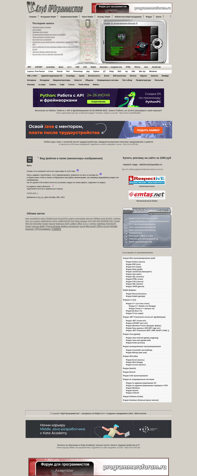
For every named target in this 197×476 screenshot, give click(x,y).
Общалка (89, 80)
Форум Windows (133, 388)
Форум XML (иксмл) (134, 284)
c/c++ (69, 67)
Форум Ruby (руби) (134, 269)
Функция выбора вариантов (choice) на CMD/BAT (49, 34)
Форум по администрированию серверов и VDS (147, 386)
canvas (35, 226)
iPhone (137, 67)
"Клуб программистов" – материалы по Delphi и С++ (83, 413)
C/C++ (86, 223)
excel (82, 226)
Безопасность (94, 76)
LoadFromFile (64, 221)
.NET (29, 67)
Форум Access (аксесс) (136, 365)
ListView (116, 218)
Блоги (158, 17)
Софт (62, 85)
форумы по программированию (140, 253)
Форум (149, 17)
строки (116, 221)
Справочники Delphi (69, 17)
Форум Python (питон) (135, 262)
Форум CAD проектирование (135, 376)
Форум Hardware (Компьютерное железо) (141, 400)
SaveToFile (63, 218)
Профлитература (143, 80)
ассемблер (35, 218)
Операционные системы (107, 80)
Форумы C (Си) (129, 300)
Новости (78, 80)
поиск (28, 226)
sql (126, 71)
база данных (81, 221)
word (103, 218)
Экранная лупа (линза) (40, 32)
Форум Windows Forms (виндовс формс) (143, 326)
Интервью (31, 80)
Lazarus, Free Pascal (36, 71)
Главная (32, 17)
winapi (113, 226)
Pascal (59, 71)
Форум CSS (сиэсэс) (134, 282)
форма (56, 226)
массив (89, 218)
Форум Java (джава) (131, 334)
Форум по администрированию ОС (141, 383)
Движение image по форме (41, 27)
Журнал (143, 76)
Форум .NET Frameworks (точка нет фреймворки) (144, 317)
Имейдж (165, 76)
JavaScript (156, 67)
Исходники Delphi (48, 17)
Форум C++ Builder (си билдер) (142, 306)
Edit (67, 223)
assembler (50, 67)
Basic (61, 67)
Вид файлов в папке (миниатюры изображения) (71, 158)
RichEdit (104, 221)
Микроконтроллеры (61, 80)
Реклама (31, 85)
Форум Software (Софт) (133, 396)
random (37, 221)
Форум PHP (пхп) (133, 264)
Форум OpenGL (129, 368)
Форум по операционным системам (138, 379)
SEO (119, 71)
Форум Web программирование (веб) (139, 258)
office (79, 223)
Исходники (44, 80)
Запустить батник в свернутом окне (44, 52)
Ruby (111, 71)
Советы (52, 85)
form (73, 221)
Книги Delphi (87, 17)
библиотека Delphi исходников (128, 17)
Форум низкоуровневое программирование (142, 346)
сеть (90, 221)
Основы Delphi (103, 17)
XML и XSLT (32, 76)
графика (101, 223)
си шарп (42, 85)
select (43, 218)
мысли (52, 223)
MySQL (109, 218)
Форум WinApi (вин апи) (136, 353)
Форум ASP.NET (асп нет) (137, 323)
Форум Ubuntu (132, 390)
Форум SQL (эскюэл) (135, 277)
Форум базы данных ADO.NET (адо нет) (143, 328)
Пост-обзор (127, 80)
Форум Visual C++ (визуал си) (141, 309)
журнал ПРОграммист (38, 229)
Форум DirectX (129, 372)
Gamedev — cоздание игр (111, 67)
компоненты (46, 221)
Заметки (154, 76)
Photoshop (78, 71)
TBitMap (97, 218)
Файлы (96, 85)
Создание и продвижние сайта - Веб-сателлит (126, 413)
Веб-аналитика (119, 76)
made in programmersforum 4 (120, 23)
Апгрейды (70, 76)
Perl (68, 71)
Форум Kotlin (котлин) (135, 343)
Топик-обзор (83, 85)
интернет (74, 226)
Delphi (93, 67)
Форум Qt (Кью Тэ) (134, 311)
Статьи (71, 85)
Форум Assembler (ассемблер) (139, 350)
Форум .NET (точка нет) (136, 321)
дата (55, 221)
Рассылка (159, 80)
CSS (85, 67)
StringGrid (111, 223)
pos (31, 221)
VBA (133, 71)
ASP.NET (38, 67)
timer (27, 218)
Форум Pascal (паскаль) (136, 294)
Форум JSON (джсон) (135, 286)
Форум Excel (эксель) (135, 360)
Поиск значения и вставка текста (43, 37)
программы (80, 218)
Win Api (142, 71)
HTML (128, 67)
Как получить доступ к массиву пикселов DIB (47, 54)
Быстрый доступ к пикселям (42, 39)
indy (111, 221)
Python (96, 71)
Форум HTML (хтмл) (134, 279)
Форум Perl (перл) (133, 267)
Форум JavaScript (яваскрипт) (139, 272)
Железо (133, 76)
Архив (81, 76)
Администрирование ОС (51, 76)
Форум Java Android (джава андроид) (142, 338)
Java (146, 67)
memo (93, 223)
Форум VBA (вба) (130, 356)
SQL (27, 221)
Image (45, 223)
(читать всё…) (32, 193)
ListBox (73, 223)
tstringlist (37, 223)
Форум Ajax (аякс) (133, 274)
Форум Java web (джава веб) (138, 340)
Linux (50, 71)
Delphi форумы (129, 290)
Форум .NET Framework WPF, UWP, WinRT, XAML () (147, 330)
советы (71, 218)
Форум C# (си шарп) (134, 313)
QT (104, 71)
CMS (77, 67)
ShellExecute (51, 218)
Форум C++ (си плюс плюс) (137, 304)
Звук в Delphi (36, 30)
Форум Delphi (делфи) (135, 296)
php (88, 71)
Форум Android (132, 393)
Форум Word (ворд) (134, 362)
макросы (60, 223)
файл (42, 226)
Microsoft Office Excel (98, 226)
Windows (153, 71)
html (94, 221)
